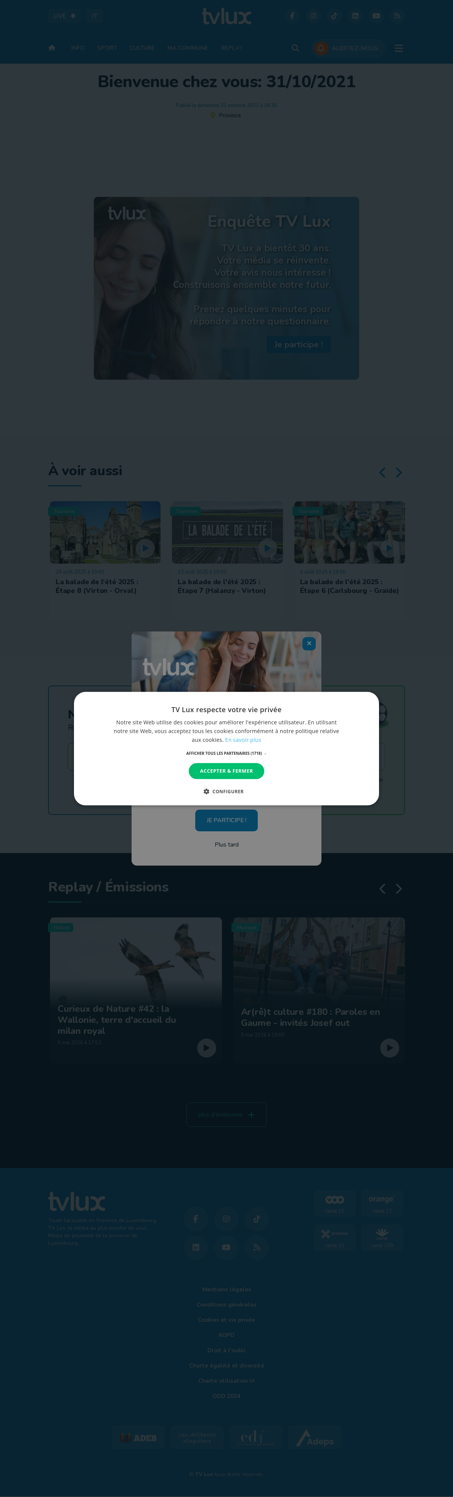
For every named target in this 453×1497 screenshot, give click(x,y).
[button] (226, 753)
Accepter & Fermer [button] (226, 770)
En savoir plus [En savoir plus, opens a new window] (243, 739)
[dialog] (226, 748)
